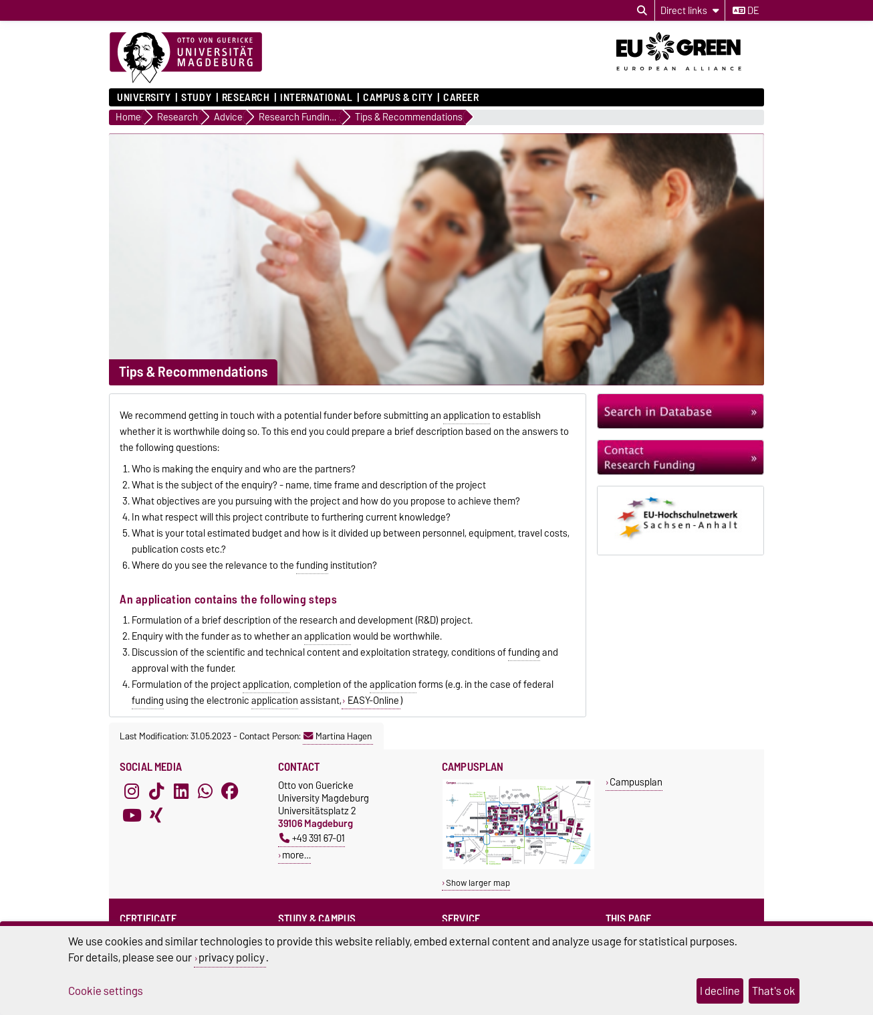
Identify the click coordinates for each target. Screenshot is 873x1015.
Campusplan (636, 781)
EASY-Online (372, 701)
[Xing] (156, 815)
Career (461, 98)
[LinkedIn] (181, 791)
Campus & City (397, 98)
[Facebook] (230, 791)
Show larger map (478, 883)
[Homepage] (186, 58)
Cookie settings (105, 991)
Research (245, 98)
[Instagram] (132, 791)
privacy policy (232, 957)
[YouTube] (132, 815)
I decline (720, 991)
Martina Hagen (337, 736)
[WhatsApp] (205, 791)
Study (196, 98)
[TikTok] (156, 791)
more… (296, 854)
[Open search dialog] (642, 11)
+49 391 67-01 (312, 838)
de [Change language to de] (746, 11)
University (144, 98)
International (316, 98)
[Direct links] (690, 10)
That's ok (773, 991)
